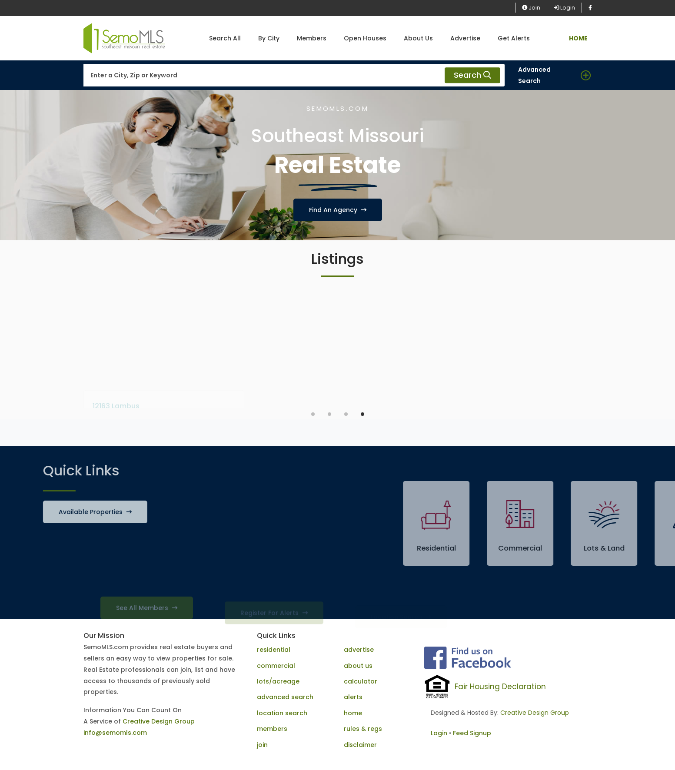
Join (531, 7)
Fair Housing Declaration (500, 686)
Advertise (465, 38)
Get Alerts (514, 38)
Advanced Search (534, 75)
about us (358, 665)
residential (273, 649)
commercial (276, 665)
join (262, 744)
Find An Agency (337, 210)
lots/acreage (278, 681)
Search (472, 75)
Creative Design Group (159, 721)
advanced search (285, 697)
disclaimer (360, 744)
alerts (353, 697)
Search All (225, 38)
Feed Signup (472, 733)
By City (268, 38)
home (353, 713)
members (272, 728)
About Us (418, 38)
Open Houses (365, 38)
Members (311, 38)
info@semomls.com (115, 732)
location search (282, 713)
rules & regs (363, 728)
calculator (360, 681)
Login (564, 7)
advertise (359, 649)
